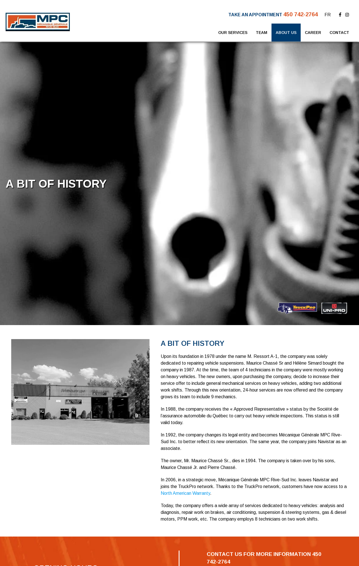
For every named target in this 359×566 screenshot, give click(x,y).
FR (328, 14)
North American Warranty (185, 493)
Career (313, 32)
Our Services (232, 32)
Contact (339, 32)
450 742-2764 (300, 14)
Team (261, 32)
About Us (286, 32)
